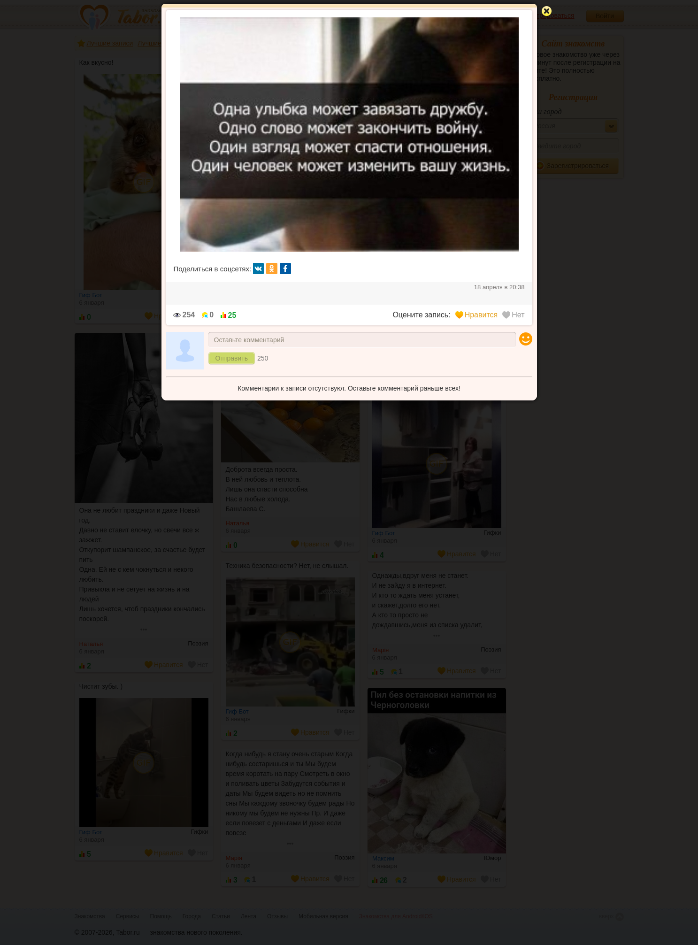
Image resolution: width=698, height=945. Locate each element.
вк (258, 268)
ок (271, 268)
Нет (513, 315)
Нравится (476, 315)
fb (285, 268)
